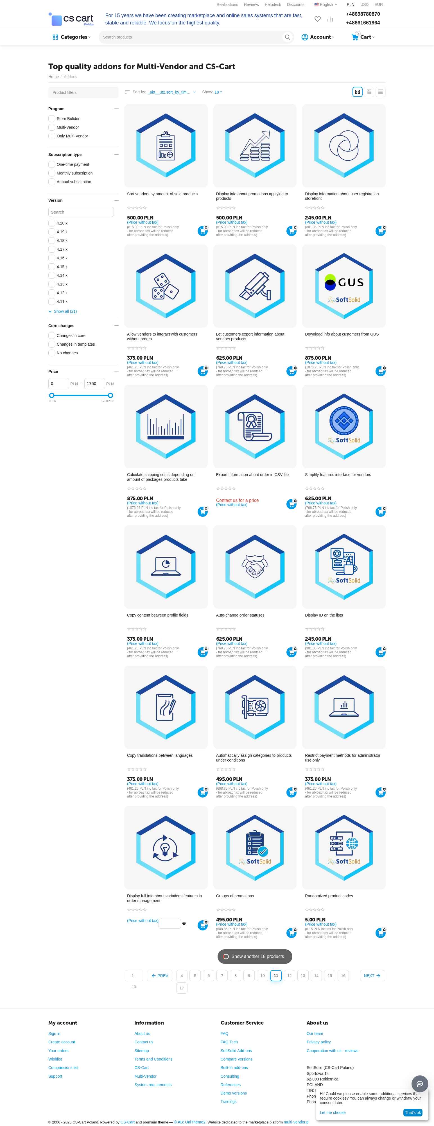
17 (182, 988)
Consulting (230, 1076)
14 (316, 975)
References (231, 1084)
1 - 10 (134, 977)
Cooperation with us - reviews (332, 1050)
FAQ (225, 1033)
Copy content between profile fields (157, 615)
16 (343, 975)
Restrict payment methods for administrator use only (342, 757)
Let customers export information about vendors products (250, 336)
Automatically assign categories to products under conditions (254, 757)
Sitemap (141, 1050)
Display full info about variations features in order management (164, 898)
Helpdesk (273, 4)
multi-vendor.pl (296, 1122)
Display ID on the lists (324, 615)
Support (55, 1076)
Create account (61, 1042)
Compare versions (237, 1059)
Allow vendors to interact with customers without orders (162, 336)
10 (262, 975)
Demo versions (234, 1093)
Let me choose (333, 1112)
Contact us (143, 1042)
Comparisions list (63, 1067)
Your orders (58, 1050)
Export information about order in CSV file (252, 474)
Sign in (54, 1033)
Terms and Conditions (153, 1059)
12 (289, 975)
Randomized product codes (329, 896)
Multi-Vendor (145, 1076)
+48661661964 (363, 23)
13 (303, 975)
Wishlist (55, 1059)
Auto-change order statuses (240, 615)
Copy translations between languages (160, 755)
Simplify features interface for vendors (338, 474)
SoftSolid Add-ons (236, 1050)
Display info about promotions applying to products (252, 196)
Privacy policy (319, 1042)
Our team (315, 1033)
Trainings (229, 1101)
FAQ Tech (229, 1042)
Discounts (295, 4)
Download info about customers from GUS (342, 334)
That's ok (413, 1112)
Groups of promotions (235, 896)
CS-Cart (141, 1067)
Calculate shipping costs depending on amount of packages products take (161, 477)
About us (142, 1033)
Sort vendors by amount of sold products (162, 194)
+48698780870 (363, 14)
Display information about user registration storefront (342, 196)
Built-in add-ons (234, 1067)
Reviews (251, 4)
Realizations (227, 4)
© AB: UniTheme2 (189, 1122)
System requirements (152, 1084)
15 (330, 975)
